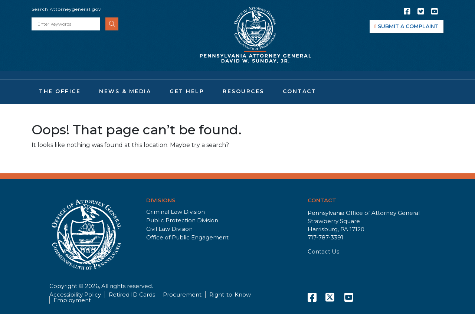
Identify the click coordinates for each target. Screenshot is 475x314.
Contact (300, 91)
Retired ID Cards (132, 294)
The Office (60, 91)
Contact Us (323, 251)
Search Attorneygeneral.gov (66, 9)
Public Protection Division (182, 220)
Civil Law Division (169, 228)
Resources (243, 91)
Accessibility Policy (75, 294)
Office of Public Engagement (187, 237)
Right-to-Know (230, 294)
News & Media (125, 91)
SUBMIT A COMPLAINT (406, 26)
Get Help (187, 91)
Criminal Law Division (175, 211)
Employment (72, 300)
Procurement (182, 294)
